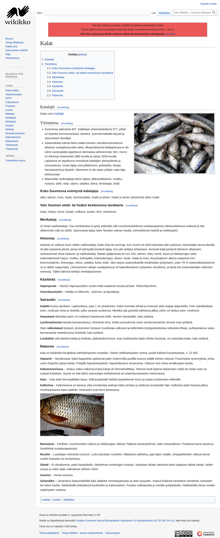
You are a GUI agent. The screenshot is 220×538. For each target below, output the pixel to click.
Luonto (56, 499)
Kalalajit (59, 113)
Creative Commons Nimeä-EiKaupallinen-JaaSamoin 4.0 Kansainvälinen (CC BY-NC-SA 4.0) (125, 520)
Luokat (45, 499)
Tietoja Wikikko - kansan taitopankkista (82, 533)
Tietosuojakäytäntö (49, 533)
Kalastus (69, 499)
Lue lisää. (170, 33)
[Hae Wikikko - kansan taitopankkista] (195, 12)
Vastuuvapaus (112, 533)
